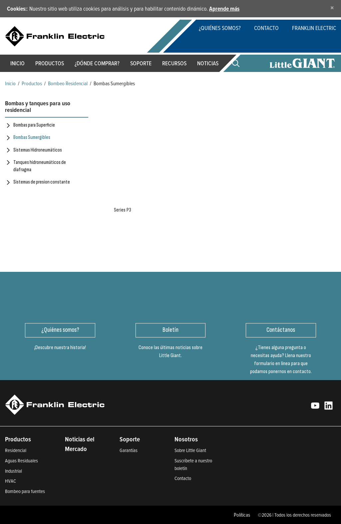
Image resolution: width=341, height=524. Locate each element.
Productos (32, 83)
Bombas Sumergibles (31, 137)
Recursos (174, 63)
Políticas (242, 514)
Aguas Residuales (21, 460)
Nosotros (186, 439)
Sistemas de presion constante (41, 182)
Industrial (13, 470)
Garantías (129, 450)
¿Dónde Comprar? (97, 63)
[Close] (332, 7)
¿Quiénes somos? (220, 28)
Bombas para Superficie (34, 125)
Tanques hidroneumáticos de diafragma (39, 166)
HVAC (10, 480)
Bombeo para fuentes (25, 491)
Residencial (15, 450)
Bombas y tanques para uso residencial (37, 106)
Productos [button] (49, 63)
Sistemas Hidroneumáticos (37, 150)
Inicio (17, 63)
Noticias (207, 63)
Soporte (141, 63)
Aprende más (224, 8)
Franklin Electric (314, 28)
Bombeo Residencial (68, 83)
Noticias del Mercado (79, 443)
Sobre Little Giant (190, 450)
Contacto (266, 28)
